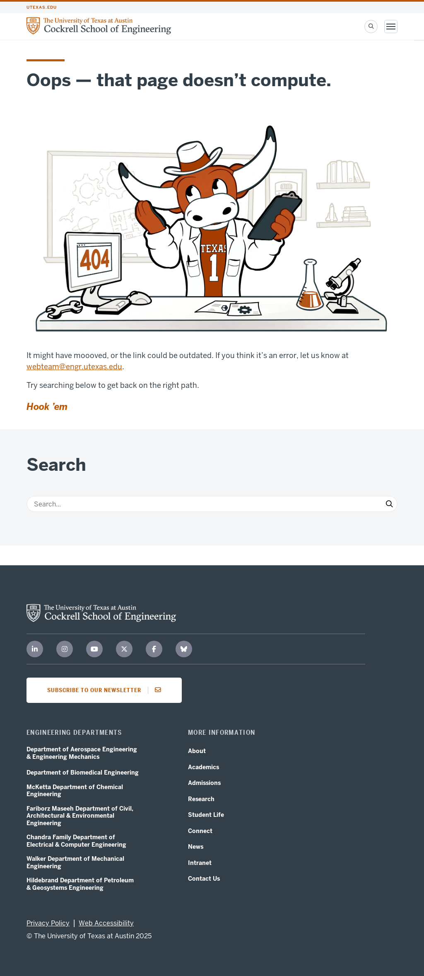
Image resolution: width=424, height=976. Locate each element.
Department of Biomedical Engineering (82, 772)
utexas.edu (41, 7)
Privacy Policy (48, 923)
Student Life (206, 815)
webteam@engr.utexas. (67, 366)
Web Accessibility (106, 923)
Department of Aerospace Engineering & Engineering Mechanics (81, 753)
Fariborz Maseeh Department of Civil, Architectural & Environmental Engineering (79, 816)
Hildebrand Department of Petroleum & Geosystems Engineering (80, 884)
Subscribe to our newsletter (106, 690)
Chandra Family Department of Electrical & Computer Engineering (76, 841)
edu (115, 366)
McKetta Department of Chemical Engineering (74, 791)
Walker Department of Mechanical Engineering (75, 862)
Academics (203, 767)
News (195, 846)
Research (201, 799)
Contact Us (204, 878)
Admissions (204, 783)
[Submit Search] (389, 504)
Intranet (200, 863)
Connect (200, 831)
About (197, 751)
